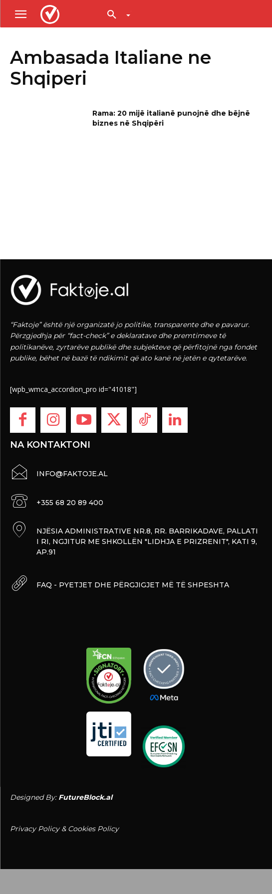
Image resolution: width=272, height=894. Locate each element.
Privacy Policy (34, 828)
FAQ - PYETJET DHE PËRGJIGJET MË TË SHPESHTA (132, 584)
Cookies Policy (93, 828)
